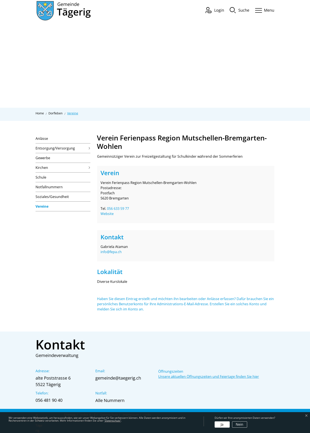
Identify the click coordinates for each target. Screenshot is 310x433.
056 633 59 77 (118, 208)
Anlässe (42, 138)
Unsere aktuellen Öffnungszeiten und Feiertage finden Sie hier (208, 376)
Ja (222, 424)
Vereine (42, 207)
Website (109, 213)
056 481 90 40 (49, 400)
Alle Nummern (109, 400)
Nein (239, 424)
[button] (239, 10)
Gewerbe (43, 158)
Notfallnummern (49, 187)
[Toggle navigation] (263, 9)
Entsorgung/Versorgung (55, 148)
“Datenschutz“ (112, 420)
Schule (41, 177)
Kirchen (42, 167)
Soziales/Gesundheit (52, 196)
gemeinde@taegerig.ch (118, 378)
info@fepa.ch (111, 251)
